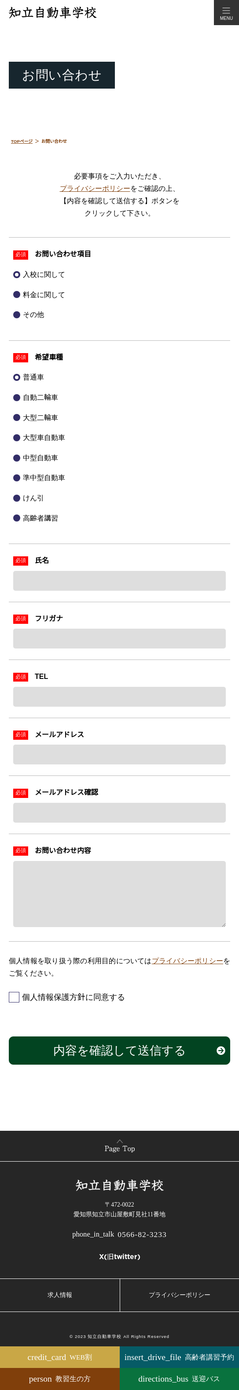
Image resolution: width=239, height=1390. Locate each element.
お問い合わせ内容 (63, 850)
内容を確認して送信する (119, 1050)
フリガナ (49, 618)
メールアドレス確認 (66, 792)
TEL (41, 676)
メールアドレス (59, 734)
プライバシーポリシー (95, 188)
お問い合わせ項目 (63, 254)
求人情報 (60, 1295)
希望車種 (49, 357)
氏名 (42, 560)
